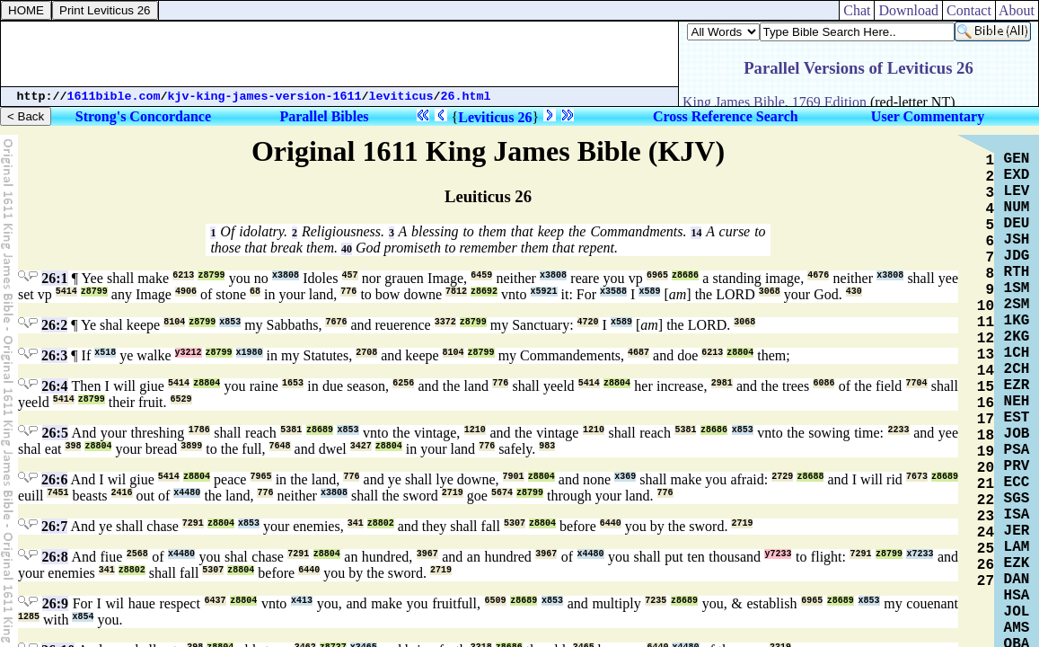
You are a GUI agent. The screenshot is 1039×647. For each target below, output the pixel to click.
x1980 (249, 353)
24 (985, 533)
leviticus (401, 96)
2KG (1017, 337)
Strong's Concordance (143, 116)
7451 (57, 493)
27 (985, 581)
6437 (215, 601)
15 (985, 387)
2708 (366, 353)
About (1017, 10)
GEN (1017, 159)
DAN (1017, 580)
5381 (291, 430)
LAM (1017, 547)
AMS (1017, 628)
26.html (466, 96)
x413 (302, 601)
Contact (969, 10)
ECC (1017, 482)
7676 (336, 322)
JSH (1017, 240)
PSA (1017, 450)
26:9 (55, 603)
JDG (1017, 256)
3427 (361, 446)
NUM (1017, 207)
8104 (174, 322)
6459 (481, 275)
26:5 (55, 432)
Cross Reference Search (725, 116)
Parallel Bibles (323, 116)
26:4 (54, 386)
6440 (610, 523)
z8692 (484, 292)
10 (985, 306)
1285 (29, 617)
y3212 (188, 353)
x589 (649, 292)
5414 (66, 292)
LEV (1017, 191)
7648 (280, 446)
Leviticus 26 (495, 117)
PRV (1017, 466)
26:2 (54, 324)
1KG (1017, 321)
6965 (657, 275)
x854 (82, 617)
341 (356, 523)
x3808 (285, 275)
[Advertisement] (339, 54)
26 (985, 565)
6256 (403, 383)
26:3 (54, 355)
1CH (1017, 353)
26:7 (54, 526)
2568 (137, 554)
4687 (638, 353)
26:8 (54, 556)
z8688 (810, 477)
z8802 (380, 523)
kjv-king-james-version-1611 (265, 96)
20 (985, 468)
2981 (722, 383)
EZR (1017, 385)
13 (985, 355)
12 (985, 339)
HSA (1017, 596)
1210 (475, 430)
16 (985, 403)
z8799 (211, 275)
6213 (183, 275)
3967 (427, 554)
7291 (193, 523)
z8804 (739, 353)
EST (1017, 418)
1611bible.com (114, 96)
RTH (1017, 272)
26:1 (54, 278)
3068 (769, 292)
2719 (452, 493)
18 (985, 436)
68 (255, 292)
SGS (1017, 499)
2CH (1017, 369)
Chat (857, 10)
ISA (1017, 515)
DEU (1017, 224)
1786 (199, 430)
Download (908, 10)
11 (985, 323)
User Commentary (927, 116)
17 (985, 420)
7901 (513, 477)
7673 (917, 477)
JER (1017, 531)
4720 (588, 322)
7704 (917, 383)
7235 (655, 601)
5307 (514, 523)
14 (696, 232)
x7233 (919, 554)
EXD (1017, 175)
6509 (495, 601)
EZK (1017, 563)
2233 (899, 430)
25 (985, 549)
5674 (502, 493)
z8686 (685, 275)
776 (348, 292)
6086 (823, 383)
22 (985, 500)
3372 (445, 322)
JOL (1017, 612)
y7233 (777, 554)
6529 (181, 399)
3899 (191, 446)
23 (985, 517)
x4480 (186, 493)
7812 (456, 292)
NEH (1017, 402)
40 (346, 249)
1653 (293, 383)
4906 (186, 292)
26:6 (54, 479)
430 (854, 292)
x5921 (544, 292)
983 (547, 446)
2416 (122, 493)
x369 (625, 477)
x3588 (613, 292)
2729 (782, 477)
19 (985, 452)
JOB (1017, 434)
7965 (261, 477)
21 (985, 484)
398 (73, 446)
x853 (230, 322)
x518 (105, 353)
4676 (818, 275)
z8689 (319, 430)
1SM (1017, 288)
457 (350, 275)
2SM (1017, 305)
